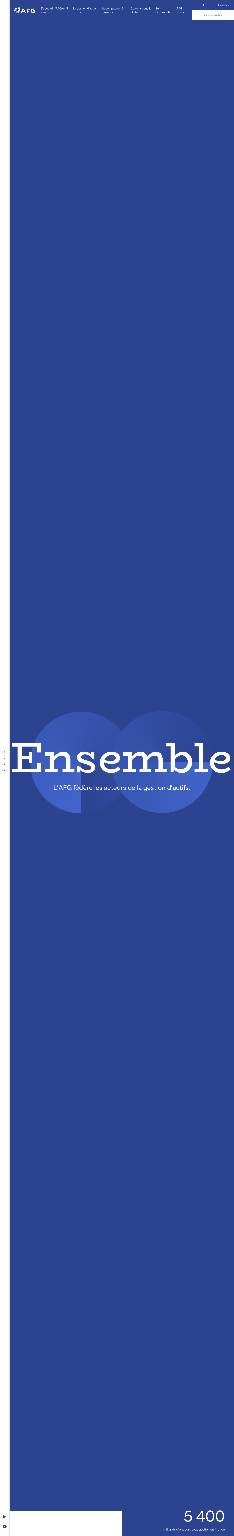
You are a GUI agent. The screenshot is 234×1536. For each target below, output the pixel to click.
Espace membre (213, 15)
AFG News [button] (180, 10)
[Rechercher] (202, 5)
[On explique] (5, 770)
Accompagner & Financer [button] (112, 10)
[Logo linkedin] (4, 1516)
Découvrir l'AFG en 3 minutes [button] (54, 10)
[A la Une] (5, 752)
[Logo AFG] (25, 10)
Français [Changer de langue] (222, 5)
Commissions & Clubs (141, 10)
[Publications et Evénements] (5, 758)
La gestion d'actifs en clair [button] (85, 10)
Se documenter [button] (164, 10)
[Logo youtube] (5, 1526)
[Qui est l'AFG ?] (5, 764)
